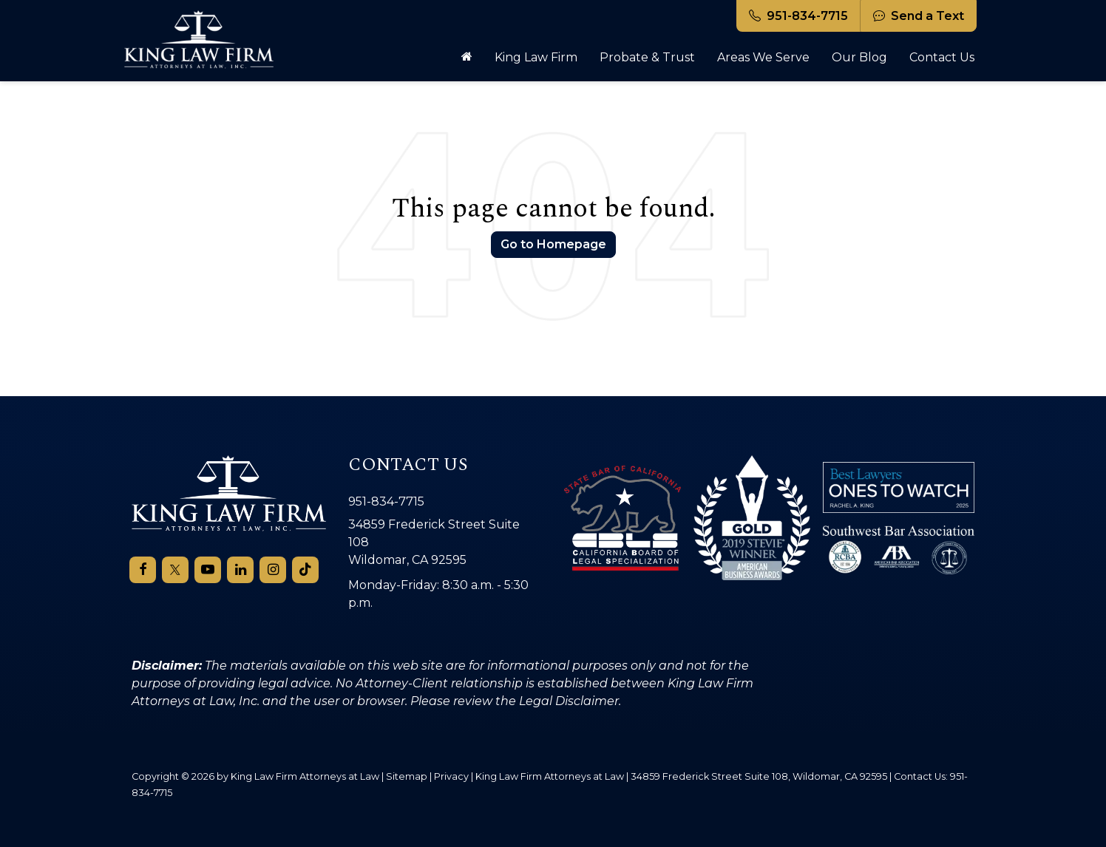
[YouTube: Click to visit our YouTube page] (208, 570)
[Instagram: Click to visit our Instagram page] (273, 570)
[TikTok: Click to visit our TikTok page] (305, 570)
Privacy (451, 775)
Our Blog (859, 57)
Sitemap (406, 775)
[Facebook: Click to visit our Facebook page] (142, 570)
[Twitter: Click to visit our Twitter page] (175, 570)
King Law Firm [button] (536, 57)
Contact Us (941, 57)
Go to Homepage (553, 244)
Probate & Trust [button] (647, 57)
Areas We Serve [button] (763, 57)
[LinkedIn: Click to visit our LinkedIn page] (240, 570)
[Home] (467, 57)
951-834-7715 (798, 16)
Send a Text (918, 16)
